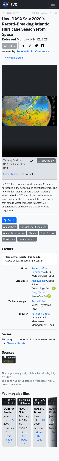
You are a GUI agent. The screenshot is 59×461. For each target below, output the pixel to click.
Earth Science (47, 233)
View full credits (12, 57)
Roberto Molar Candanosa (33, 51)
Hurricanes (9, 239)
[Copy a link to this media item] (31, 160)
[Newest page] (56, 13)
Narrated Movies (17, 343)
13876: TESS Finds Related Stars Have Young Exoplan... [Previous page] (13, 13)
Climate (33, 233)
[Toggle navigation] (52, 4)
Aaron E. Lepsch (41, 301)
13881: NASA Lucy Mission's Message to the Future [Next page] (41, 13)
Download (45, 160)
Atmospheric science (14, 233)
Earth (9, 220)
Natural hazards (27, 239)
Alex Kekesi (38, 280)
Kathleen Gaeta (41, 313)
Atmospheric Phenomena (33, 226)
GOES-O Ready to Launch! (21, 445)
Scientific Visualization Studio (13, 4)
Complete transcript (13, 174)
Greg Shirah (39, 292)
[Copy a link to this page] (30, 45)
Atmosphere (9, 226)
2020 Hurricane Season (16, 379)
